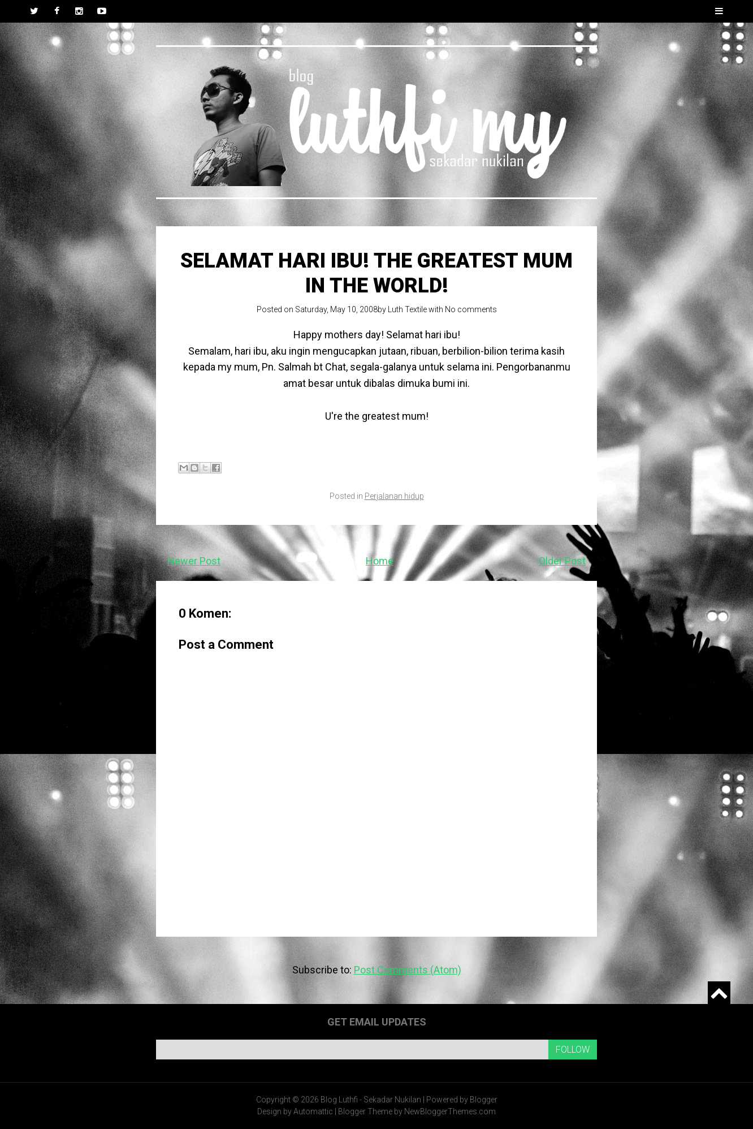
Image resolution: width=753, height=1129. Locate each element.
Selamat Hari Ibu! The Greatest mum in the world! (376, 273)
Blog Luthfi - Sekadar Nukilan (371, 1099)
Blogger (483, 1099)
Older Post (562, 561)
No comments (471, 309)
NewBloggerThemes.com (450, 1111)
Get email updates (376, 1022)
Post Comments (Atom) (407, 970)
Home (379, 561)
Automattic (313, 1111)
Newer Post (193, 561)
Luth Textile (407, 309)
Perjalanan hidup (394, 496)
